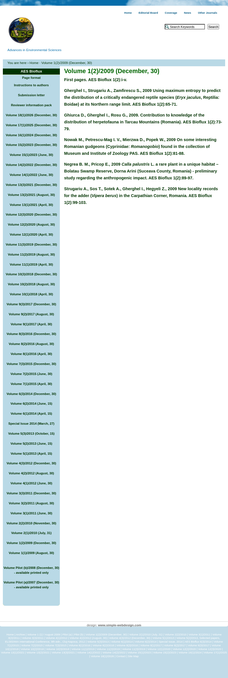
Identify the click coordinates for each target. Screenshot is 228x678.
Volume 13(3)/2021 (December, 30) (31, 184)
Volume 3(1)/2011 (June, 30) (31, 513)
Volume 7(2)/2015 (32, 645)
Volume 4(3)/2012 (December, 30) (31, 463)
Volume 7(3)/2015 (56, 645)
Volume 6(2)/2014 (145, 641)
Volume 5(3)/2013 (98, 641)
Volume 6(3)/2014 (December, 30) (31, 394)
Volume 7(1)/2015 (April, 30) (31, 384)
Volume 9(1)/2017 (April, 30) (31, 324)
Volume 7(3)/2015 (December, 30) (31, 364)
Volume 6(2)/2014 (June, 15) (31, 403)
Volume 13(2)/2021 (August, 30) (31, 194)
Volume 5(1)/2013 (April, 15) (31, 453)
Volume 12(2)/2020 (184, 649)
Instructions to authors (31, 85)
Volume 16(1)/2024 (189, 652)
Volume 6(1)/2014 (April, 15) (31, 413)
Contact (121, 656)
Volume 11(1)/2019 (83, 649)
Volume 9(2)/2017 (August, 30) (31, 314)
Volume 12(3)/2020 (209, 649)
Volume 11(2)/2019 (108, 649)
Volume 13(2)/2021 (38, 652)
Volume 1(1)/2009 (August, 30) (31, 553)
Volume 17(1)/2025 (215, 652)
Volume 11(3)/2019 (133, 649)
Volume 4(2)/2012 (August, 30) (31, 473)
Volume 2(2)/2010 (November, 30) (31, 523)
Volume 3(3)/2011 (33, 637)
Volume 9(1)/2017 (151, 645)
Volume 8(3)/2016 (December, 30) (31, 334)
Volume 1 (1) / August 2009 (43, 634)
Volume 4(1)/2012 (57, 637)
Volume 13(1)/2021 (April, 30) (31, 204)
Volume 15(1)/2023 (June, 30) (31, 155)
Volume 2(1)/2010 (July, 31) (31, 533)
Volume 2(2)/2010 (175, 634)
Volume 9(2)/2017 (175, 645)
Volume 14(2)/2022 (113, 652)
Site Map (133, 656)
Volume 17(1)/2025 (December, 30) (31, 125)
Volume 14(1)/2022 (88, 652)
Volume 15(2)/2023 (164, 652)
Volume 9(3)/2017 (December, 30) (31, 304)
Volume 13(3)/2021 (63, 652)
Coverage (171, 12)
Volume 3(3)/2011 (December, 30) (31, 493)
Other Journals (207, 12)
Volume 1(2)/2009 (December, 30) (31, 543)
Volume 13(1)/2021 (12, 652)
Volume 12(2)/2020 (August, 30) (31, 224)
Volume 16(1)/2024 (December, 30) (31, 135)
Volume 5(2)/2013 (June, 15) (31, 443)
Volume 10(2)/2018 (32, 649)
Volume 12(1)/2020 (158, 649)
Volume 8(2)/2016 (103, 645)
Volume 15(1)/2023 (139, 652)
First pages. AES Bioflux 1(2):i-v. (95, 79)
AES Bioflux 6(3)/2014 (198, 641)
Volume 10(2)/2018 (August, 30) (31, 284)
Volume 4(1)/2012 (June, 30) (31, 483)
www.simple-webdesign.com (119, 625)
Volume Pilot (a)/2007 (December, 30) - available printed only (31, 585)
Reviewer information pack (31, 105)
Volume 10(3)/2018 (57, 649)
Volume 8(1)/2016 (79, 645)
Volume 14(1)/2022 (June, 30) (31, 174)
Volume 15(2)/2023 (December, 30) (31, 145)
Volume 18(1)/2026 (102, 656)
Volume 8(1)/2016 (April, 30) (31, 354)
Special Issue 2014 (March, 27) (31, 423)
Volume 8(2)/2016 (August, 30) (31, 344)
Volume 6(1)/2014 (122, 641)
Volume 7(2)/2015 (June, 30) (31, 374)
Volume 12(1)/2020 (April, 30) (31, 234)
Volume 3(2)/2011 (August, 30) (31, 503)
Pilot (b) (79, 634)
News (187, 12)
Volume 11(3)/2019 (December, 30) (31, 244)
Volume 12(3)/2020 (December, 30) (31, 214)
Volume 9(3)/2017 (198, 645)
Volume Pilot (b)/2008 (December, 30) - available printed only (31, 570)
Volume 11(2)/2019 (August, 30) (31, 254)
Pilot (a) (67, 634)
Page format (31, 77)
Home (128, 12)
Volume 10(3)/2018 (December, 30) (31, 274)
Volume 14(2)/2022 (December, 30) (31, 165)
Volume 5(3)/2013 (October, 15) (31, 433)
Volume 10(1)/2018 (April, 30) (31, 294)
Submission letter (31, 95)
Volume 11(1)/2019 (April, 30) (31, 264)
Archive (20, 634)
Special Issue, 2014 (171, 641)
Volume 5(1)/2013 (163, 637)
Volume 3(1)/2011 (199, 634)
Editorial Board (148, 12)
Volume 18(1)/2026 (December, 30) (31, 115)
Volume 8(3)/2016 (127, 645)
